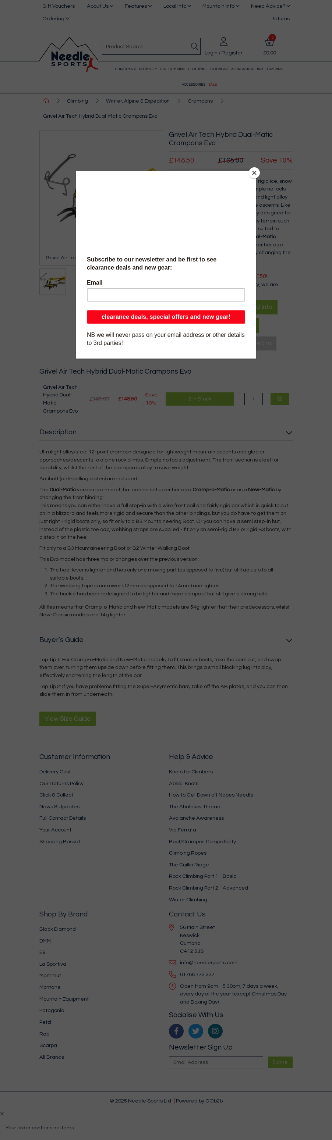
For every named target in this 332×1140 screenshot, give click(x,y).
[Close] (254, 172)
